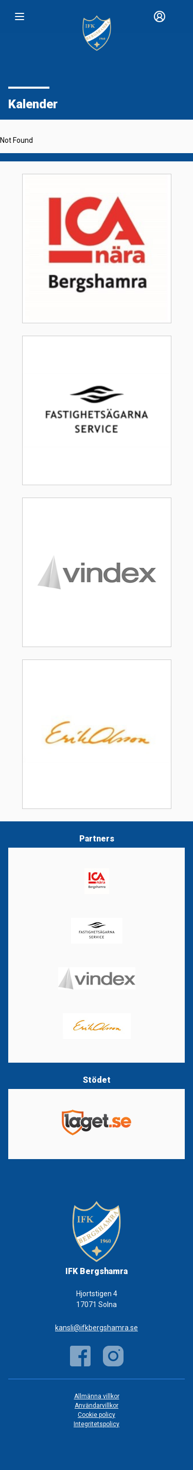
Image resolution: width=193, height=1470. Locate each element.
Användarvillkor (96, 1405)
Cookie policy (96, 1414)
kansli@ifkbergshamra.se (96, 1328)
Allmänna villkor (96, 1396)
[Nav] (19, 16)
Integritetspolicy (96, 1424)
